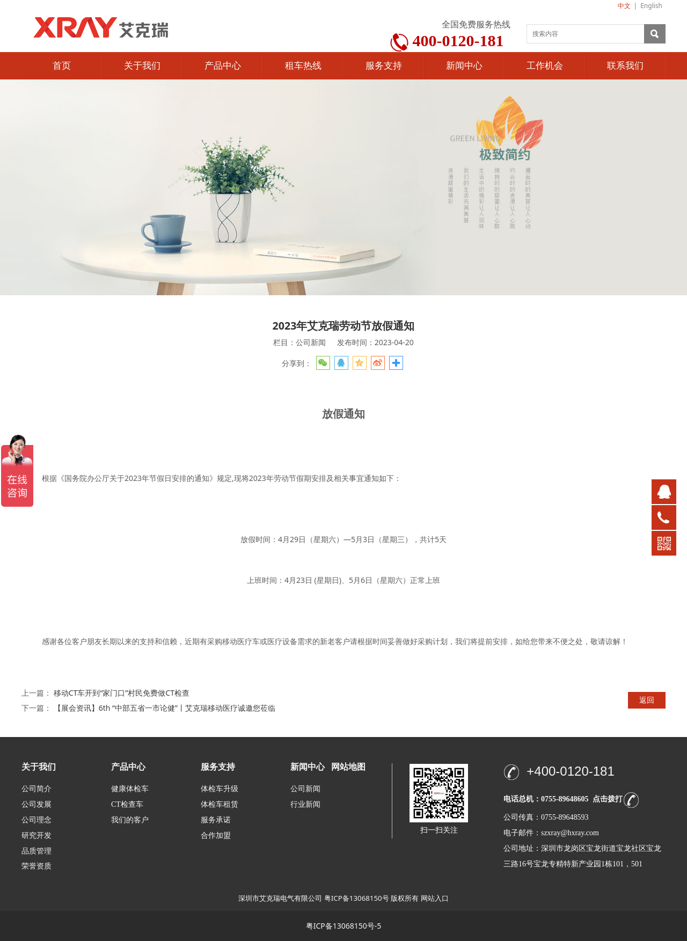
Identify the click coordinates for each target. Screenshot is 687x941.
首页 (62, 66)
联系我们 (625, 66)
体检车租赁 (219, 804)
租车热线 (303, 66)
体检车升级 (219, 789)
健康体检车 (130, 789)
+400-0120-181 (570, 771)
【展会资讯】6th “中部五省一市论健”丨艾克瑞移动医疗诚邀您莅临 (164, 708)
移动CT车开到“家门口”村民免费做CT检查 (121, 693)
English (651, 5)
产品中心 (222, 66)
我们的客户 (130, 820)
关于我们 (142, 66)
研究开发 (36, 835)
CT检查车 (127, 804)
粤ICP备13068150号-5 (344, 926)
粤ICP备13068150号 (356, 898)
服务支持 (384, 66)
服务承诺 (216, 820)
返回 (646, 700)
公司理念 (36, 820)
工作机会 (545, 66)
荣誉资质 (36, 865)
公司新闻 (305, 789)
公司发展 (36, 804)
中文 (624, 5)
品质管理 (36, 850)
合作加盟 (216, 835)
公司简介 (36, 789)
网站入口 (435, 898)
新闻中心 (464, 66)
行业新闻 (305, 804)
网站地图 (348, 766)
